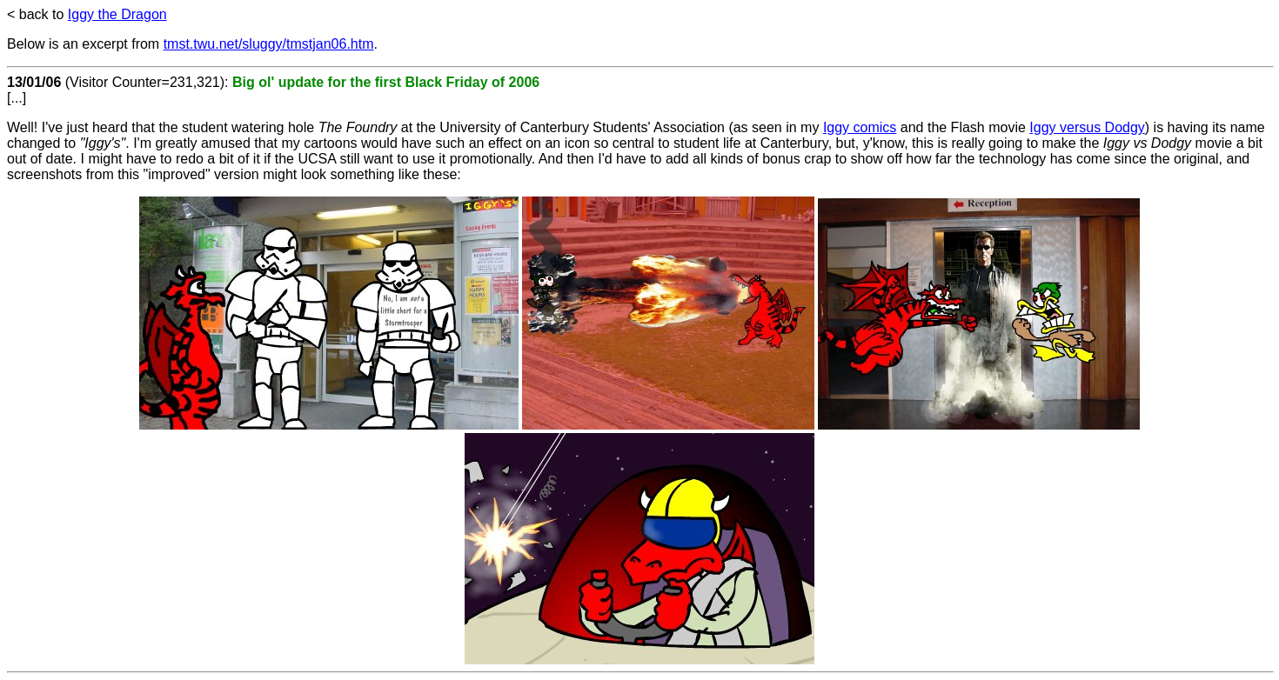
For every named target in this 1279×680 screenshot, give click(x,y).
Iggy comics (859, 127)
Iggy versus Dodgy (1087, 127)
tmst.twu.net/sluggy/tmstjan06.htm (269, 44)
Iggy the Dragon (117, 14)
